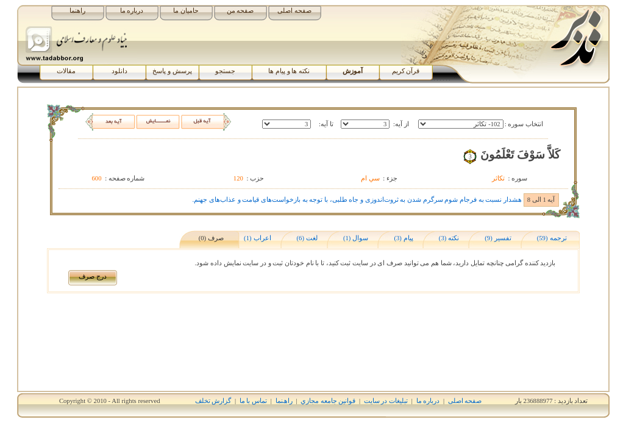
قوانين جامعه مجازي (328, 401)
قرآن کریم (406, 71)
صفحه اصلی (294, 10)
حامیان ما (186, 10)
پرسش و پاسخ (171, 71)
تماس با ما (253, 401)
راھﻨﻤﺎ (284, 401)
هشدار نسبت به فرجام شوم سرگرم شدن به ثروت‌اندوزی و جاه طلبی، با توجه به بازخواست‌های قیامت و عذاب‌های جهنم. (357, 199)
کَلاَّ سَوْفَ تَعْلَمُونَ (520, 154)
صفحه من (240, 10)
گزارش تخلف (213, 401)
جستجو (225, 71)
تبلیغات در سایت (386, 401)
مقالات (66, 71)
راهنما (77, 10)
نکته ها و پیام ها (289, 71)
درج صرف (93, 276)
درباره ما (132, 10)
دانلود (119, 71)
